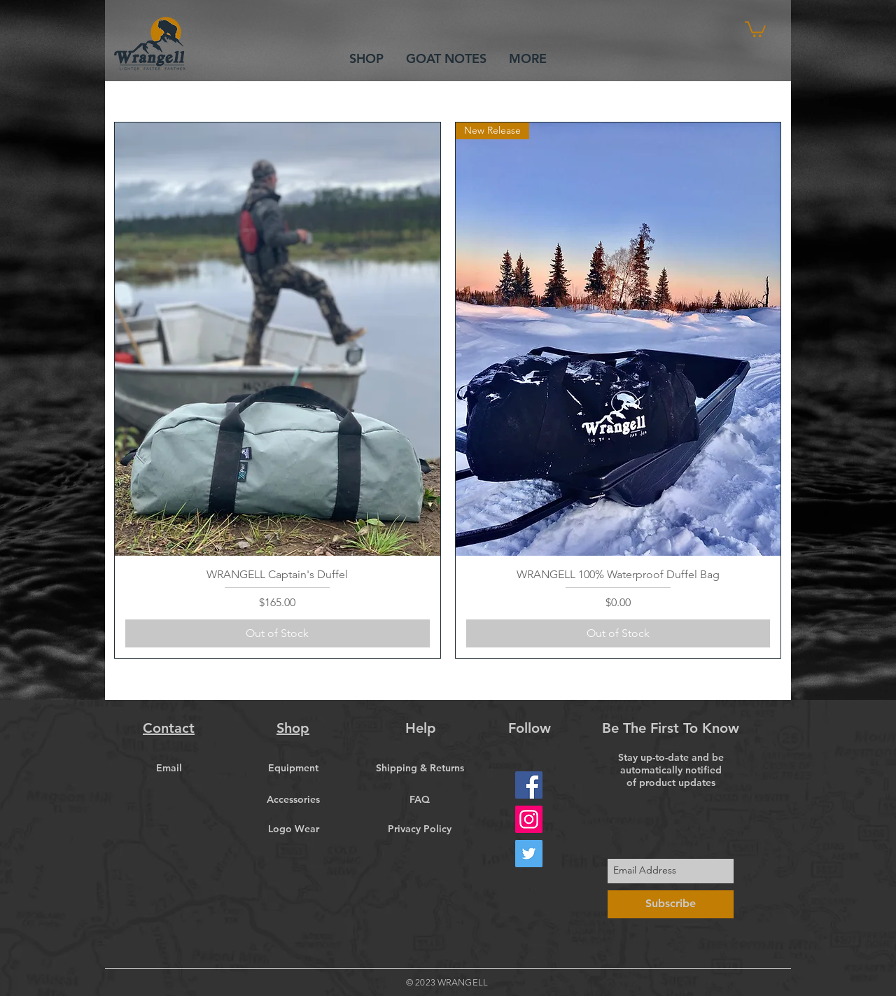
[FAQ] (419, 800)
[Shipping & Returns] (419, 768)
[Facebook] (528, 785)
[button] (755, 28)
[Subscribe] (671, 904)
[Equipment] (293, 768)
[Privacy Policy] (419, 829)
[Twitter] (528, 853)
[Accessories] (293, 800)
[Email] (169, 768)
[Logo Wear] (293, 829)
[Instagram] (528, 819)
